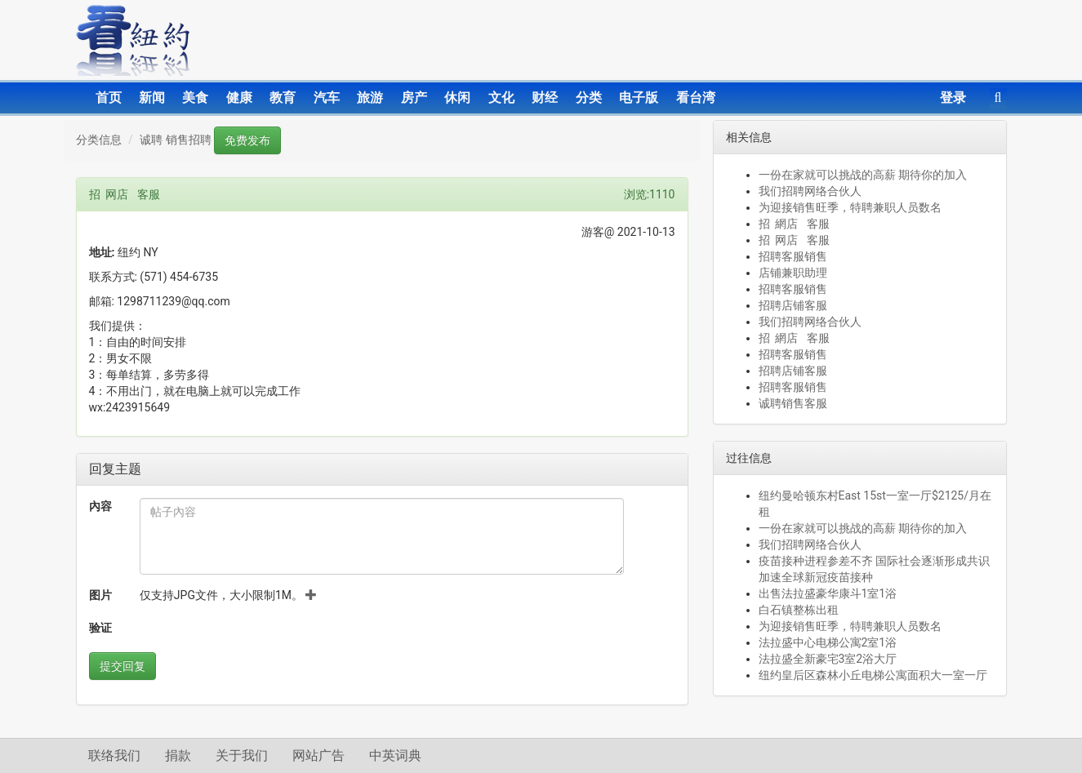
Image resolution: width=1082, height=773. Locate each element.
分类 (589, 97)
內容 (100, 506)
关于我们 (242, 755)
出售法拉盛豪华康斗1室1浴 (828, 593)
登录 (953, 97)
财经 (545, 97)
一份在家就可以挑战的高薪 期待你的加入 (863, 174)
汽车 (327, 97)
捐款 (178, 755)
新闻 (152, 97)
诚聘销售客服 (793, 403)
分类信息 (99, 139)
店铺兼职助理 (793, 272)
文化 (501, 97)
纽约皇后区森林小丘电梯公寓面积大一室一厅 (873, 675)
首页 (109, 97)
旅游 (370, 97)
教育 (282, 97)
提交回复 (122, 666)
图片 (100, 595)
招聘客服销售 (793, 256)
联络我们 (114, 755)
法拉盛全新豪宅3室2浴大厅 (828, 658)
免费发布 (247, 140)
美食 (195, 97)
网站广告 (318, 755)
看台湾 (695, 97)
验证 (100, 627)
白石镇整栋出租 (799, 609)
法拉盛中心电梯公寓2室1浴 (828, 642)
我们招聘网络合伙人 (810, 191)
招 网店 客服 (794, 240)
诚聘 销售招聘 (175, 139)
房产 (414, 97)
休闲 (457, 97)
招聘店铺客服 (793, 305)
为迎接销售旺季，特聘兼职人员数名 (850, 207)
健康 (239, 97)
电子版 (638, 97)
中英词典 (395, 755)
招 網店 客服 (794, 223)
